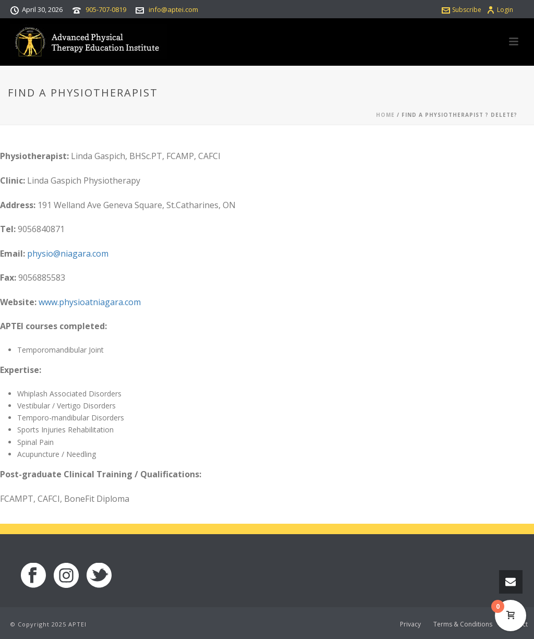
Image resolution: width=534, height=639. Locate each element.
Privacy (410, 624)
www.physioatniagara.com (90, 302)
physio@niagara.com (67, 253)
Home (385, 114)
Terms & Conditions (462, 624)
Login (500, 9)
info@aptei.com (173, 9)
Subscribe (461, 9)
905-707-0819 (106, 9)
